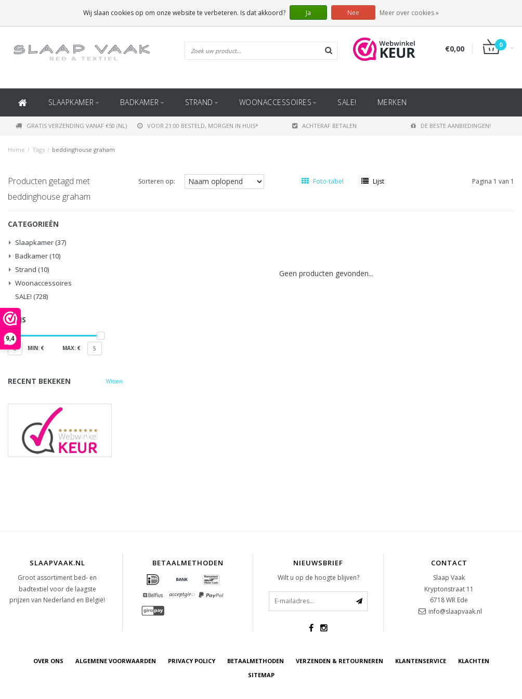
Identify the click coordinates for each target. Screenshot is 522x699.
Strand (201, 102)
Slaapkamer (73, 102)
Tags (38, 149)
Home (16, 149)
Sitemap (261, 675)
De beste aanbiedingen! (451, 126)
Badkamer (142, 102)
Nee (353, 12)
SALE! (347, 102)
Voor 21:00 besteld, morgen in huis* (197, 126)
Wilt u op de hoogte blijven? (318, 577)
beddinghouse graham (83, 149)
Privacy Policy (191, 661)
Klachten (473, 661)
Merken (392, 102)
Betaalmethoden (255, 661)
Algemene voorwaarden (115, 661)
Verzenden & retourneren (339, 661)
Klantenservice (420, 661)
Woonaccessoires (278, 102)
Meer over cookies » (409, 12)
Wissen (114, 381)
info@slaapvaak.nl (455, 611)
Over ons (48, 661)
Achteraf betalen (324, 126)
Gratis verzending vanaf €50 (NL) (71, 126)
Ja (308, 12)
